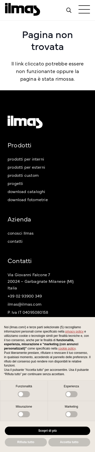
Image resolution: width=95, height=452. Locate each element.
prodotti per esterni (26, 167)
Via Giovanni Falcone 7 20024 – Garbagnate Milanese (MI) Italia (40, 281)
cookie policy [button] (66, 348)
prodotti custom (23, 175)
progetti (15, 183)
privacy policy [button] (74, 331)
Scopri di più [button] (47, 430)
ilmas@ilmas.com (25, 304)
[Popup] (68, 10)
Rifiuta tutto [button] (25, 442)
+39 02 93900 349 (25, 296)
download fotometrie (28, 199)
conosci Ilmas (21, 233)
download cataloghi (26, 191)
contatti (15, 241)
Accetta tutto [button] (69, 442)
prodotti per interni (26, 159)
